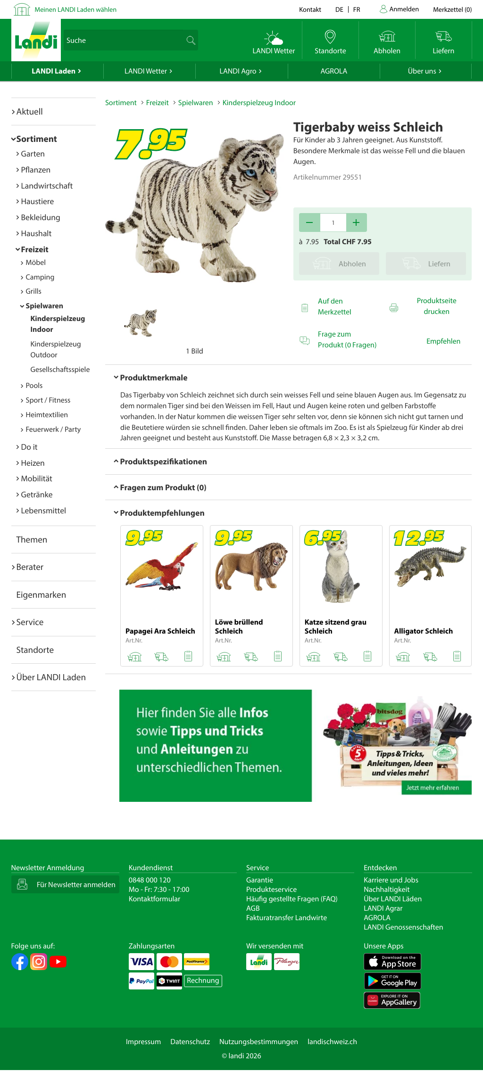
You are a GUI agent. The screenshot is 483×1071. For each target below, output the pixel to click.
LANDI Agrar (383, 908)
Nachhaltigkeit (386, 889)
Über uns (422, 71)
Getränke (37, 494)
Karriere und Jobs (391, 880)
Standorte (35, 649)
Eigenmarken (42, 594)
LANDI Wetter (146, 71)
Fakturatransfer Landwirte (286, 918)
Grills (34, 291)
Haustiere (37, 201)
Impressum (143, 1041)
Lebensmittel (44, 510)
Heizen (33, 462)
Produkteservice (271, 889)
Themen (32, 539)
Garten (33, 153)
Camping (40, 277)
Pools (34, 385)
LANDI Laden (53, 71)
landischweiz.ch (332, 1041)
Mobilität (36, 478)
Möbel (36, 262)
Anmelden (404, 8)
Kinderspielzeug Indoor (259, 102)
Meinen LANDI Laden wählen (76, 9)
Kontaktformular (155, 899)
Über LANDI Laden (51, 677)
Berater (30, 566)
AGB (253, 908)
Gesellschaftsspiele (60, 369)
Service (30, 621)
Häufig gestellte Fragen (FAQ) (292, 899)
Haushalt (36, 233)
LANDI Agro (237, 71)
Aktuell (30, 111)
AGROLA (333, 71)
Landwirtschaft (47, 185)
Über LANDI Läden (393, 899)
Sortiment (37, 138)
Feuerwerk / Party (53, 429)
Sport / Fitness (48, 400)
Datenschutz (190, 1041)
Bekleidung (40, 217)
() (452, 9)
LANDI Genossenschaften (403, 927)
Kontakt (310, 9)
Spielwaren (45, 306)
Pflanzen (36, 169)
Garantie (259, 880)
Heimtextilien (47, 415)
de (339, 9)
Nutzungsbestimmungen (258, 1041)
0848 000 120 (150, 880)
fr (356, 9)
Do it (29, 446)
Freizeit (35, 249)
